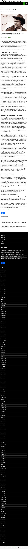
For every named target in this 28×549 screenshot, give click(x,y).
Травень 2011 (3, 485)
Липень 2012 (3, 460)
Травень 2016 (3, 370)
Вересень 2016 (3, 362)
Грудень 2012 (3, 450)
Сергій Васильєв (12, 11)
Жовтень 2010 (3, 499)
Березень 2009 (3, 523)
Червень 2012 (3, 462)
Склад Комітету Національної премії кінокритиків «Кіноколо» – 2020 (12, 254)
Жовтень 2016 (3, 360)
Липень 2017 (3, 342)
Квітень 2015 (3, 395)
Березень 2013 (3, 444)
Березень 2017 (3, 350)
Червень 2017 (3, 344)
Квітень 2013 (3, 442)
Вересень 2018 (3, 315)
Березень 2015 (3, 397)
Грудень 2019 (3, 285)
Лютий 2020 (3, 281)
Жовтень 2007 (3, 530)
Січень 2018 (3, 330)
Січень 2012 (3, 472)
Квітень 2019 (3, 301)
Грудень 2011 (3, 474)
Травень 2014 (3, 417)
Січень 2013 (3, 448)
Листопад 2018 (3, 311)
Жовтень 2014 (3, 407)
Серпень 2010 (3, 503)
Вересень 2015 (3, 385)
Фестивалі (2, 241)
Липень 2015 (3, 389)
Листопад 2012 (3, 452)
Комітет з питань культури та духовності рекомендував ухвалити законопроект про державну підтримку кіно (14, 226)
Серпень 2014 (3, 411)
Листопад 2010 (3, 497)
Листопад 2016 (3, 358)
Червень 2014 (3, 415)
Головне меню (26, 3)
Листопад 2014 (3, 405)
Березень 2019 (3, 303)
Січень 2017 (3, 354)
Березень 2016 (3, 374)
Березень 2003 (3, 538)
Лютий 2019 (3, 305)
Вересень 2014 (3, 409)
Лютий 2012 (3, 470)
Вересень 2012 (3, 456)
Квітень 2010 (3, 511)
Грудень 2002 (3, 540)
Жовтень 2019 (3, 289)
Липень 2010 (3, 505)
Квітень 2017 (3, 348)
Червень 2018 (3, 321)
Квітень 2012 (3, 466)
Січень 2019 (3, 307)
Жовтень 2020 (3, 274)
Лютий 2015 (3, 399)
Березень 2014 (3, 421)
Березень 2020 (3, 279)
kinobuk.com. (13, 547)
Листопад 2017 (3, 334)
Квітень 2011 (3, 487)
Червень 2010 (3, 507)
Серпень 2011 (3, 481)
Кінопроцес (3, 237)
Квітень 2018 (3, 325)
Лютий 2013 (3, 446)
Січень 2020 (3, 283)
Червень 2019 (3, 297)
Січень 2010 (3, 515)
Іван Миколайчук (4, 216)
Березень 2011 (3, 489)
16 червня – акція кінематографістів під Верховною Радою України (14, 222)
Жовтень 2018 (3, 313)
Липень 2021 (3, 272)
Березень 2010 (3, 513)
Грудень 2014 (3, 403)
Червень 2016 (3, 368)
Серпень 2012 (3, 458)
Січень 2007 (3, 532)
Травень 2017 (3, 346)
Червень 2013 (3, 438)
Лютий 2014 (3, 423)
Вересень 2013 (3, 432)
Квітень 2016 (3, 372)
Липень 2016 (3, 366)
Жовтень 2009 (3, 517)
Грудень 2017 (3, 332)
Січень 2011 (3, 493)
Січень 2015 (3, 401)
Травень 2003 (3, 536)
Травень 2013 (3, 440)
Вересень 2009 (3, 519)
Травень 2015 (3, 393)
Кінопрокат (3, 235)
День (9, 37)
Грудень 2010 (3, 495)
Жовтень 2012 (3, 454)
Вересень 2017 (3, 338)
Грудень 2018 (3, 309)
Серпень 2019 (3, 293)
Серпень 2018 (3, 317)
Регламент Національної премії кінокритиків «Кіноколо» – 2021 (11, 252)
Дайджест (2, 7)
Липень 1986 (3, 542)
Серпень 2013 (3, 434)
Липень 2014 (3, 413)
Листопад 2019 (3, 287)
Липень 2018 (3, 319)
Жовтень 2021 (3, 270)
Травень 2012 (3, 464)
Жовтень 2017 (3, 336)
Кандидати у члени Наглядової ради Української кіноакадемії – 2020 (12, 256)
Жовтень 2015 (3, 383)
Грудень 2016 (3, 356)
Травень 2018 (3, 323)
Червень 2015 (3, 391)
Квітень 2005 (3, 534)
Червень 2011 (3, 483)
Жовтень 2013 (3, 430)
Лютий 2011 (3, 491)
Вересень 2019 (3, 291)
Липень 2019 (3, 295)
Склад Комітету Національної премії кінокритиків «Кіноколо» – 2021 (12, 250)
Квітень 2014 (3, 419)
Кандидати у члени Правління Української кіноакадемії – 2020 (11, 258)
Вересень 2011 (3, 479)
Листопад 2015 (3, 381)
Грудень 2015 (3, 379)
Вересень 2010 (3, 501)
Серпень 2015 (3, 387)
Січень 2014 (3, 425)
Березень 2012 (3, 468)
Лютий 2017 (3, 352)
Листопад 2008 (3, 525)
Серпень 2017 (3, 340)
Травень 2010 (3, 509)
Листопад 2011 (3, 476)
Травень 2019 (3, 299)
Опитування (3, 239)
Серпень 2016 (3, 364)
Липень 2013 (3, 436)
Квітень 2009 (3, 521)
